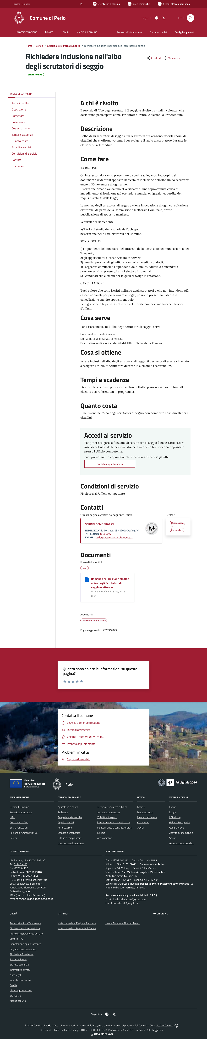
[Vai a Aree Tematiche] (139, 4)
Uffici (12, 817)
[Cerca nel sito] (190, 18)
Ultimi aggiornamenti (21, 990)
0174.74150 (106, 534)
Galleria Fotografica (179, 822)
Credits (13, 985)
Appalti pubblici (66, 822)
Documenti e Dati (19, 822)
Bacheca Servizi (18, 959)
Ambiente (63, 812)
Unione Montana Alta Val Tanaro (122, 923)
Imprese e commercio (108, 812)
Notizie (141, 807)
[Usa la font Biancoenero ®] (106, 4)
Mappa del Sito (18, 1001)
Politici (13, 838)
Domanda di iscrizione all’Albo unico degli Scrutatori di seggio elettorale (110, 583)
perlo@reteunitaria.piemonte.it (114, 537)
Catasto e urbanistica (69, 833)
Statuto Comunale (19, 964)
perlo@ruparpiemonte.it (29, 884)
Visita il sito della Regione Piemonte (77, 923)
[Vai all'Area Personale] (174, 4)
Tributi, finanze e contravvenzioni (114, 827)
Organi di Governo (19, 807)
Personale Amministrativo (24, 833)
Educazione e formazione (71, 843)
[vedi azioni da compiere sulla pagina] (172, 58)
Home (29, 46)
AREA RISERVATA (101, 1034)
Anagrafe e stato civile (70, 817)
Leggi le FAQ (16, 939)
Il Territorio (174, 817)
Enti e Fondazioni (19, 827)
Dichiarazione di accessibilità (25, 928)
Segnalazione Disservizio (23, 949)
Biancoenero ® (116, 1030)
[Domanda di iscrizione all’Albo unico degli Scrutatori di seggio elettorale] (86, 579)
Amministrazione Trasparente (25, 923)
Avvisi (140, 827)
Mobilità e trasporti (107, 817)
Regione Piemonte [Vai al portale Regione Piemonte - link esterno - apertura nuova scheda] (21, 3)
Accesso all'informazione (129, 32)
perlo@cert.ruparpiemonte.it (31, 880)
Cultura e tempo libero (69, 838)
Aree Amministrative (21, 812)
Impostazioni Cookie (20, 980)
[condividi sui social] (153, 58)
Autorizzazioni (65, 827)
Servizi (39, 46)
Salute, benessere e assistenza (113, 822)
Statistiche (15, 995)
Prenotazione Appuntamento (25, 944)
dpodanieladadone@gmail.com (129, 899)
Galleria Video (176, 827)
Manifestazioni (145, 812)
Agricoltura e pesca (68, 807)
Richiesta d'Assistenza (21, 954)
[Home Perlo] (39, 18)
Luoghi (172, 812)
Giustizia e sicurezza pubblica (64, 46)
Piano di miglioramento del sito (26, 933)
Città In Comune (164, 1025)
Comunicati (143, 822)
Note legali (15, 975)
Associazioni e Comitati (181, 843)
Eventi (172, 807)
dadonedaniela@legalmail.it (125, 903)
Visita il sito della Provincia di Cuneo (77, 928)
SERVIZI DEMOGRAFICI (99, 524)
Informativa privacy (20, 970)
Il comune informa (147, 817)
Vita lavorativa (104, 838)
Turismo (101, 833)
